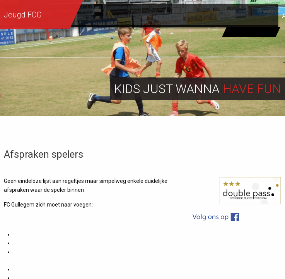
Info (176, 16)
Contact (210, 16)
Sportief (143, 16)
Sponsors (252, 16)
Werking (104, 16)
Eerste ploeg (251, 32)
